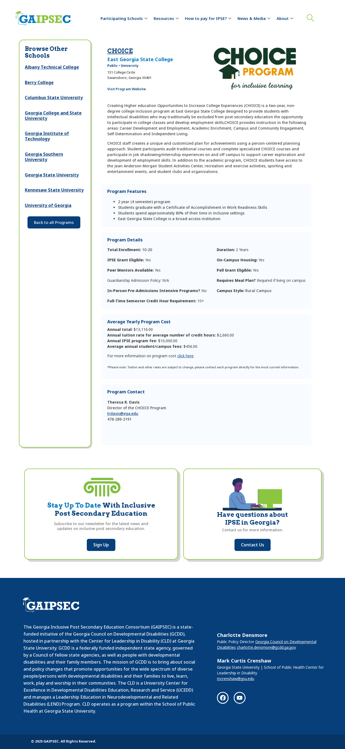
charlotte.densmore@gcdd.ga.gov (266, 647)
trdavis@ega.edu (122, 413)
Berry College (39, 82)
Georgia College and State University (53, 115)
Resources (167, 18)
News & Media (254, 18)
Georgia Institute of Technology (47, 136)
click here (185, 355)
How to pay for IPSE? (209, 18)
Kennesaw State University (54, 190)
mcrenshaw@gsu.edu (235, 678)
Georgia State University (52, 175)
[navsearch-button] (309, 18)
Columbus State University (54, 97)
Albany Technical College (52, 67)
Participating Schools (125, 18)
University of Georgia (48, 205)
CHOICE (120, 50)
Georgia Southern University (44, 156)
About (286, 18)
